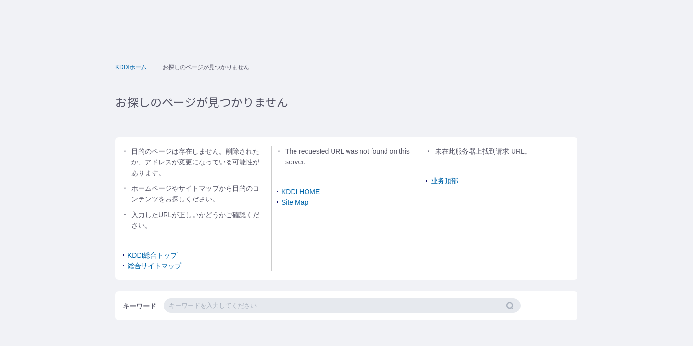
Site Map (295, 202)
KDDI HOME (301, 192)
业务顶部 (444, 181)
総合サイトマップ (154, 266)
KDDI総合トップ (152, 255)
